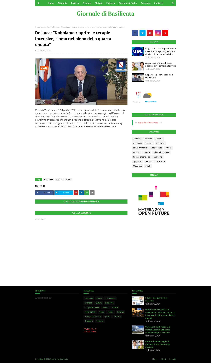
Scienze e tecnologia (141, 157)
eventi (147, 166)
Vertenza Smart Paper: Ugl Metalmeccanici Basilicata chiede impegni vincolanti (157, 329)
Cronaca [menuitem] (87, 3)
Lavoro (105, 307)
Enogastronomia (140, 148)
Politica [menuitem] (75, 3)
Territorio (149, 161)
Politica (59, 179)
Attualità (136, 138)
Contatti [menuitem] (158, 3)
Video (49, 27)
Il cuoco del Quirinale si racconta (156, 299)
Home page (40, 27)
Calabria (158, 138)
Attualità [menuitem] (62, 3)
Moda (101, 312)
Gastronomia (156, 148)
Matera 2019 (90, 312)
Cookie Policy (90, 331)
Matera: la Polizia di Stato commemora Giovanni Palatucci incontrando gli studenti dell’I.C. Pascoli (160, 313)
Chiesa (99, 298)
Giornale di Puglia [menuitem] (128, 3)
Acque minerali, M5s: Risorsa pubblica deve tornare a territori (160, 64)
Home (155, 359)
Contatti (172, 359)
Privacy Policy (90, 328)
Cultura (99, 303)
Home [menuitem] (51, 3)
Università (137, 166)
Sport (106, 316)
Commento (110, 298)
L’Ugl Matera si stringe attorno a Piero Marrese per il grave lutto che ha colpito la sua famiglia (160, 51)
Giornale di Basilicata (148, 122)
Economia (160, 143)
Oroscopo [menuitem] (145, 3)
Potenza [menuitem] (110, 3)
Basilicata (148, 138)
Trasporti (161, 161)
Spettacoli (137, 161)
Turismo (99, 321)
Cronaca (149, 143)
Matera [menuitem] (99, 3)
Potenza (146, 152)
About (163, 359)
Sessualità (158, 157)
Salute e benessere (161, 152)
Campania (48, 179)
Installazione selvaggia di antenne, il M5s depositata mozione (157, 344)
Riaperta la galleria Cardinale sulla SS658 (159, 76)
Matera (168, 148)
